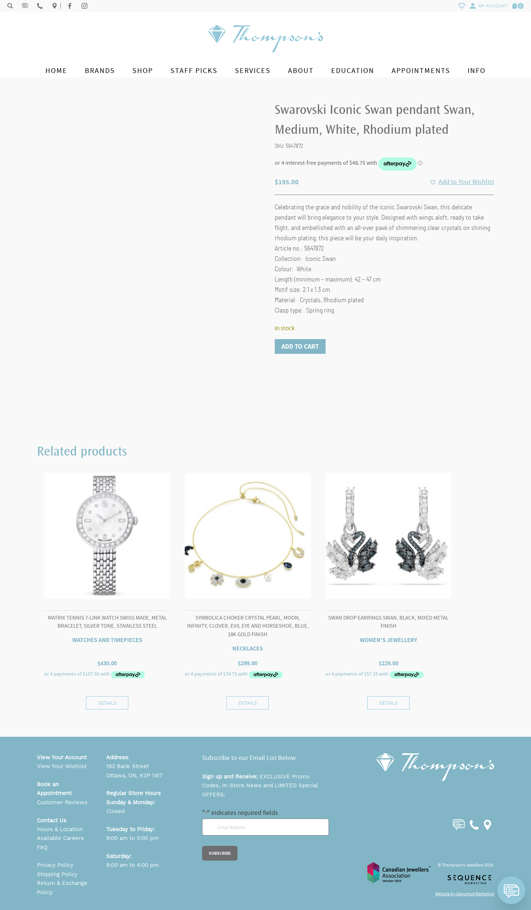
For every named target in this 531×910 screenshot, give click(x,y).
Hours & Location (60, 829)
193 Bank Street (127, 766)
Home (56, 70)
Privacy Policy (55, 865)
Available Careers (60, 838)
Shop (142, 70)
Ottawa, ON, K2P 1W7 (134, 775)
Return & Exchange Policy (62, 887)
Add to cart (300, 346)
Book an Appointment (54, 788)
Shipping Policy (57, 874)
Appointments (421, 70)
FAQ (42, 847)
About (301, 70)
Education (352, 70)
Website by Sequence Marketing (464, 894)
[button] (461, 182)
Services (253, 70)
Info (477, 70)
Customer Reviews (62, 802)
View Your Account (62, 757)
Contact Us (51, 820)
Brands (100, 70)
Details (107, 703)
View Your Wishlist (62, 766)
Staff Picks (194, 70)
